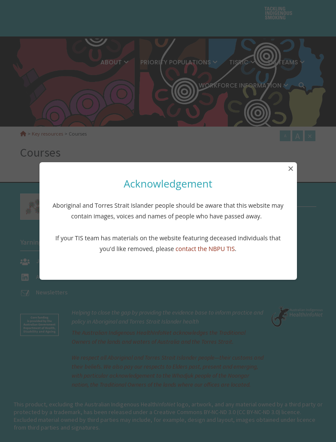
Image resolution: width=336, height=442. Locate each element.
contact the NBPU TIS (205, 249)
